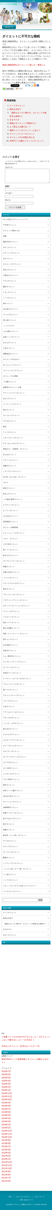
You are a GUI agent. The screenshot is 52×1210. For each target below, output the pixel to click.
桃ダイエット (8, 303)
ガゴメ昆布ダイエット (11, 779)
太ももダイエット (9, 343)
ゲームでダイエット (10, 315)
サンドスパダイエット (11, 852)
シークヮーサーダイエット (13, 863)
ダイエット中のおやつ (11, 359)
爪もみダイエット (9, 455)
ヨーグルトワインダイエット (14, 561)
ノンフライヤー (9, 326)
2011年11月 (7, 1165)
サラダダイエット (9, 421)
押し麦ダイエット (9, 320)
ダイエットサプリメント (12, 264)
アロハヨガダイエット (11, 718)
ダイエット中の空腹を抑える (22, 137)
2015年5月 (6, 1077)
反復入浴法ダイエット (11, 572)
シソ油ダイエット (9, 874)
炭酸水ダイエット (9, 466)
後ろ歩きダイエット (10, 729)
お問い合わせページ (26, 1200)
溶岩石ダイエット (9, 651)
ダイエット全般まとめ (11, 231)
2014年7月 (6, 1109)
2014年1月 (6, 1128)
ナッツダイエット (17, 105)
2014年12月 (7, 1093)
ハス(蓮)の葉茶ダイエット (12, 499)
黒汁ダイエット (9, 824)
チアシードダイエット (11, 253)
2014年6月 (6, 1112)
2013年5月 (6, 1153)
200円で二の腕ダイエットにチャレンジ (27, 141)
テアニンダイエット (10, 460)
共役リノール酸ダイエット (13, 791)
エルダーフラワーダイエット (14, 740)
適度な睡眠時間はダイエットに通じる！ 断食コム (23, 65)
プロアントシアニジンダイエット (15, 600)
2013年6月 (6, 1149)
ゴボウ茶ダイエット (10, 544)
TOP (10, 1197)
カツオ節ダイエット (10, 768)
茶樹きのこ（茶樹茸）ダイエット (15, 449)
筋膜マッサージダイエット (13, 813)
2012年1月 (6, 1159)
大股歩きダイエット (10, 275)
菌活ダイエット (9, 287)
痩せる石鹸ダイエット (11, 628)
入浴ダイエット (9, 348)
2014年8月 (6, 1106)
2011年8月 (6, 1175)
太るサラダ (14, 120)
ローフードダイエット (11, 667)
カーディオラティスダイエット (14, 757)
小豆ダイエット (9, 706)
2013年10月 (7, 1137)
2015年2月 (6, 1087)
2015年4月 (6, 1081)
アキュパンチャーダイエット (14, 695)
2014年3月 (6, 1121)
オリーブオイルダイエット (13, 746)
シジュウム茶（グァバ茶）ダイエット (17, 869)
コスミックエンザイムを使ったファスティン (19, 886)
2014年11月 (7, 1096)
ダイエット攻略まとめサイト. (24, 1204)
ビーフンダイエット (10, 510)
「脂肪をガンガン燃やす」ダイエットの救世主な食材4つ (24, 924)
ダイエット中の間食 (10, 376)
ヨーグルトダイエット (11, 415)
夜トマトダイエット (10, 550)
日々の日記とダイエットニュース (15, 219)
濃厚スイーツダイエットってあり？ (25, 130)
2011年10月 (7, 1168)
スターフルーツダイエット (13, 438)
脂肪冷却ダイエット (10, 242)
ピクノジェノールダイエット (14, 533)
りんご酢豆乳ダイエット (12, 656)
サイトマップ (39, 1197)
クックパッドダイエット (12, 404)
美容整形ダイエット (10, 522)
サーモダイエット (9, 841)
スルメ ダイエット (10, 539)
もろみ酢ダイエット (10, 331)
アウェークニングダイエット (14, 684)
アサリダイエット (9, 281)
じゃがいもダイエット (11, 774)
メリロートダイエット (11, 617)
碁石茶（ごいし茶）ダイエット (14, 835)
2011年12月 (7, 1162)
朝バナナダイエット (10, 690)
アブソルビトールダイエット (14, 712)
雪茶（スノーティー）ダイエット (15, 634)
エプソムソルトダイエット (13, 371)
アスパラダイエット (10, 701)
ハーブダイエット (9, 298)
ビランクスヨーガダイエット (14, 583)
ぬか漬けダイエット (10, 309)
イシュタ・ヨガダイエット (13, 723)
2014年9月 (6, 1102)
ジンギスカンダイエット (12, 891)
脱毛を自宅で (15, 109)
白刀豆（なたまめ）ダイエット (14, 477)
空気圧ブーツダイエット (12, 673)
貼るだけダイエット (10, 555)
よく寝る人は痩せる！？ (20, 127)
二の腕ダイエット (9, 382)
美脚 (4, 236)
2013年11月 (7, 1134)
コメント (9, 167)
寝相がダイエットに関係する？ (23, 123)
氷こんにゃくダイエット (12, 365)
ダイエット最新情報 (10, 527)
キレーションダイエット (12, 802)
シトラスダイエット (10, 880)
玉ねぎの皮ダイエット (11, 796)
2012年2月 (6, 1156)
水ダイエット (8, 259)
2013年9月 (6, 1140)
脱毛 (4, 427)
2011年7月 (6, 1178)
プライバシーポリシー (23, 1197)
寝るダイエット (9, 410)
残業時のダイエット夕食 (12, 387)
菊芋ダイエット (9, 785)
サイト (8, 200)
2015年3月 (6, 1084)
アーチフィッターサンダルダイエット (17, 679)
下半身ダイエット (9, 225)
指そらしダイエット (10, 639)
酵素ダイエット (9, 858)
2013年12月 (7, 1131)
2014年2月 (6, 1124)
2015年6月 (6, 1074)
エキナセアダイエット (11, 734)
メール (8, 193)
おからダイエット (9, 398)
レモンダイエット (9, 292)
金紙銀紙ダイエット (10, 807)
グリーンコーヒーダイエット (22, 134)
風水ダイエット (9, 589)
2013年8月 (6, 1143)
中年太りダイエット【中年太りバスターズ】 (21, 1046)
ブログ (5, 482)
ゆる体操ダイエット (10, 645)
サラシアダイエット (10, 846)
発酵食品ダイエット (10, 354)
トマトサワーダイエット (12, 471)
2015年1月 (6, 1090)
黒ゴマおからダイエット (12, 818)
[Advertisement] (13, 986)
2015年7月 (6, 1071)
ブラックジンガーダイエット (14, 594)
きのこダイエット (9, 247)
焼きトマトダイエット (11, 622)
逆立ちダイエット (9, 270)
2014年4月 (6, 1118)
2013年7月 (6, 1146)
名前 (7, 186)
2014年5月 (6, 1115)
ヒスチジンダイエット (11, 505)
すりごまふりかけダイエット (14, 443)
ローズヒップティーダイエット (14, 662)
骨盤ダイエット (9, 567)
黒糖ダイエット (9, 830)
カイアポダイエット (10, 762)
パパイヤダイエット (10, 578)
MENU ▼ (9, 27)
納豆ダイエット (9, 488)
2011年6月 (6, 1181)
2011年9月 (6, 1171)
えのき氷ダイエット (10, 516)
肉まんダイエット (9, 494)
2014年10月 (7, 1099)
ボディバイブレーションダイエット (16, 606)
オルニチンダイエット (11, 751)
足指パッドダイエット (11, 337)
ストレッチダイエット (11, 611)
